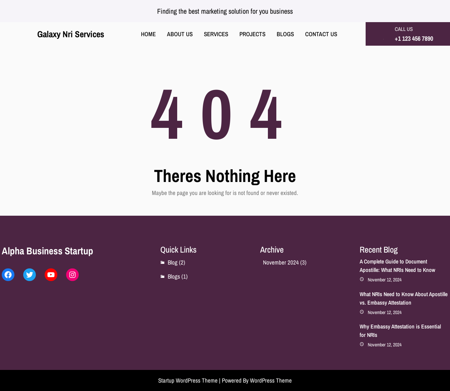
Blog (173, 262)
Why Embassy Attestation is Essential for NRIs (400, 330)
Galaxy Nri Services (70, 34)
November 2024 (281, 262)
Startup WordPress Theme (188, 380)
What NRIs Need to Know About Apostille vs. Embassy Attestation (404, 298)
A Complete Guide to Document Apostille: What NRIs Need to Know (397, 266)
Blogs (174, 276)
